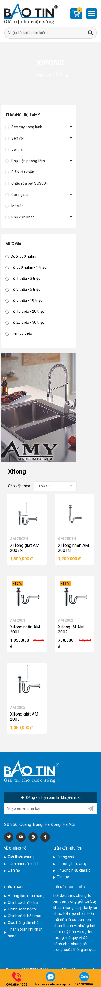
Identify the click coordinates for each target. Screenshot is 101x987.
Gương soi (19, 194)
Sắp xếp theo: (19, 486)
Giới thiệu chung (21, 857)
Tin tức (63, 877)
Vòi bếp (17, 149)
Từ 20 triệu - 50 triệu (28, 322)
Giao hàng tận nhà (23, 922)
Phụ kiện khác (22, 217)
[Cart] (76, 13)
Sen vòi (17, 138)
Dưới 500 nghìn (23, 256)
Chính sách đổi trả (23, 902)
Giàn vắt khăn (22, 172)
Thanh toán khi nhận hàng (25, 932)
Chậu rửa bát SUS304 (29, 183)
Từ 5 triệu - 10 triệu (27, 300)
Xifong (62, 74)
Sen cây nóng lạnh (26, 127)
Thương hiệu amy (72, 863)
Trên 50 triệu (21, 333)
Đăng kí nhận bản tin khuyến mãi (51, 797)
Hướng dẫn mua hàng (26, 896)
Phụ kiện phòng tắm (28, 161)
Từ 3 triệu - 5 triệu (25, 289)
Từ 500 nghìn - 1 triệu (29, 267)
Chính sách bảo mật (24, 916)
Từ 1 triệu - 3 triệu (25, 278)
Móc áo (17, 206)
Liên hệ (14, 870)
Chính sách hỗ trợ (22, 909)
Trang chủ (42, 74)
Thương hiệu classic (73, 870)
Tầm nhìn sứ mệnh (24, 863)
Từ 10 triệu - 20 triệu (28, 311)
